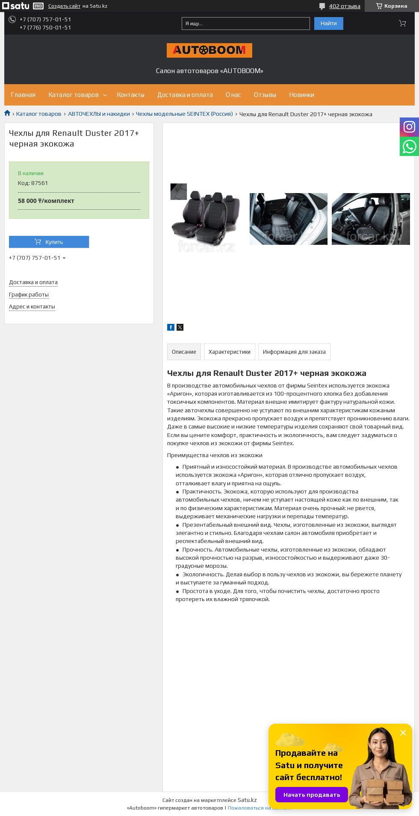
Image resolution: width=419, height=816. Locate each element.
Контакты (131, 94)
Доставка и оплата (185, 94)
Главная (23, 94)
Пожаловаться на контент (260, 808)
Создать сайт (64, 6)
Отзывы (265, 94)
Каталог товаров (73, 94)
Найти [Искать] (329, 23)
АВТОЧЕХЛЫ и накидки (99, 113)
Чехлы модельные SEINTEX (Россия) (184, 113)
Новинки (301, 94)
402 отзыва (344, 6)
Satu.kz (247, 800)
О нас (233, 94)
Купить (54, 242)
